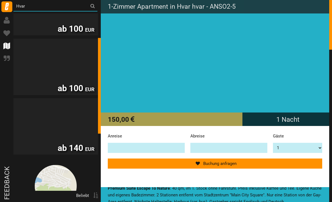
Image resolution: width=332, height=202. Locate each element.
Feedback (7, 183)
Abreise (197, 136)
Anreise (115, 136)
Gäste (278, 136)
